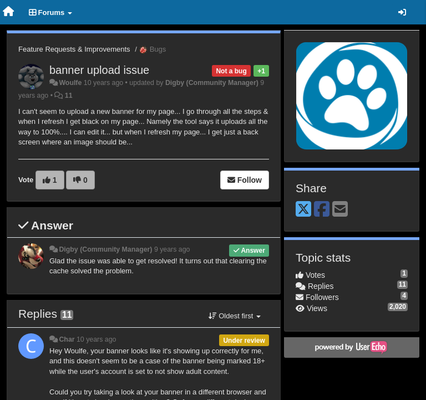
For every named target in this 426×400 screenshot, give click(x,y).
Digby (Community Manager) (211, 83)
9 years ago (172, 249)
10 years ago (96, 339)
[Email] (340, 209)
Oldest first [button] (235, 316)
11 (69, 95)
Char (66, 339)
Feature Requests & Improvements (74, 49)
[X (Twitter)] (303, 209)
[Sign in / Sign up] (402, 12)
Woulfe (70, 83)
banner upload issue (99, 70)
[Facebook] (321, 209)
